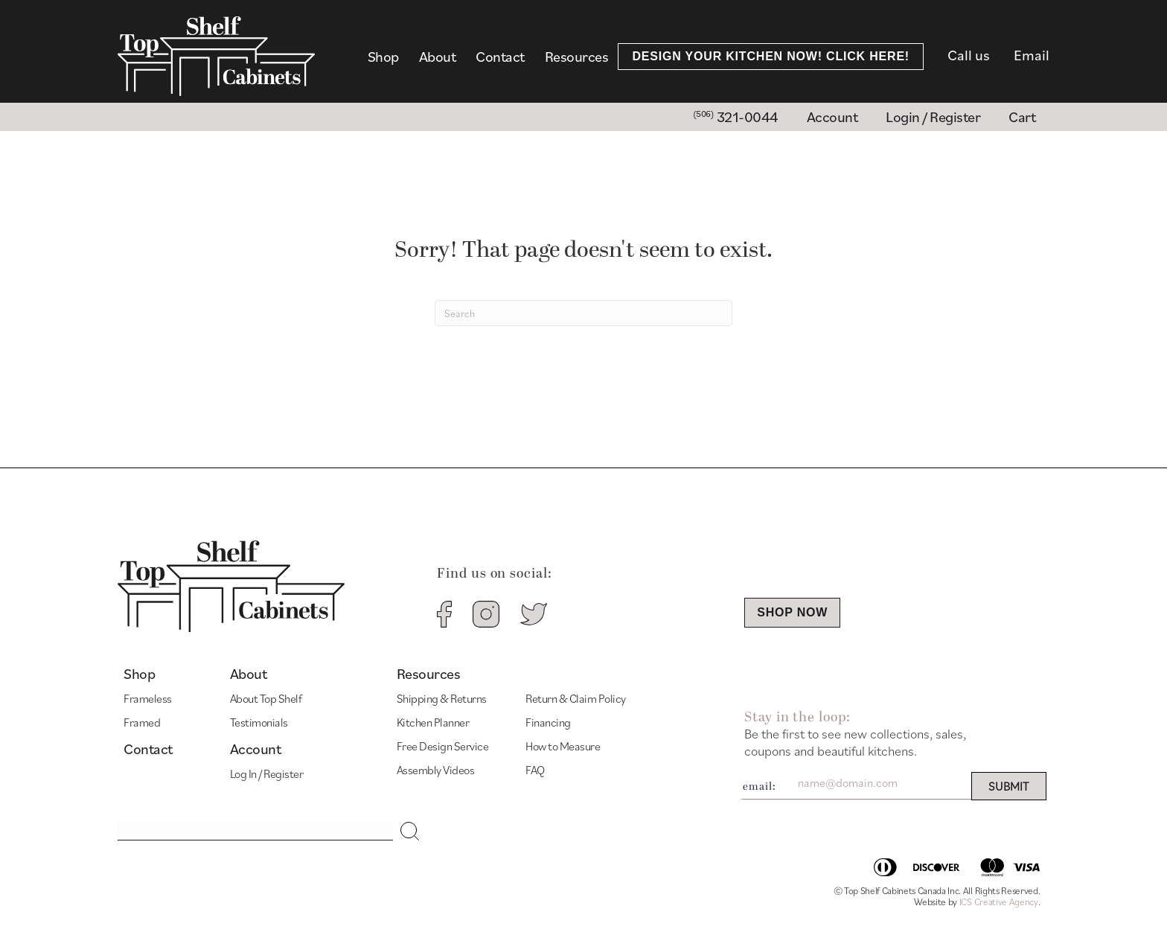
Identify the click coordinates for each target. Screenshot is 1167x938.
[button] (410, 831)
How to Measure (562, 746)
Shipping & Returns (442, 698)
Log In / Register (267, 773)
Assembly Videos (436, 770)
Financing (548, 722)
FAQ (535, 770)
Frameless (148, 698)
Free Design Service (443, 746)
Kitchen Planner (433, 722)
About (437, 56)
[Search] (583, 313)
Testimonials (259, 722)
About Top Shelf (266, 698)
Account (255, 749)
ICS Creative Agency (998, 902)
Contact (500, 56)
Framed (142, 722)
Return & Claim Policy (575, 698)
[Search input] (255, 831)
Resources (577, 56)
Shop (383, 56)
